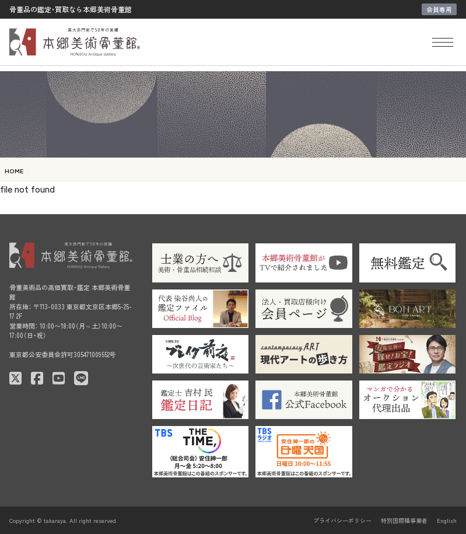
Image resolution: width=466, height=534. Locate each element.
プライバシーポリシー (342, 520)
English (447, 520)
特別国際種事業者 (404, 520)
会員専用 (439, 9)
